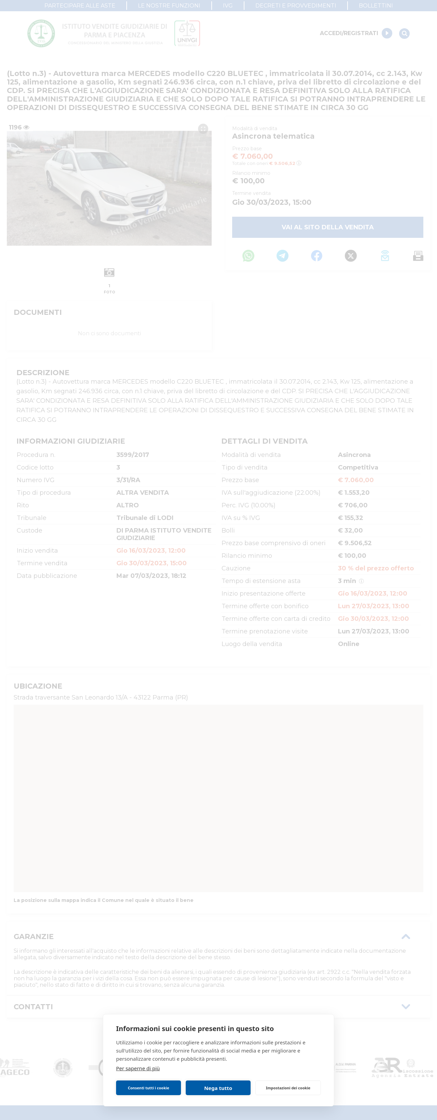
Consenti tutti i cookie (148, 1087)
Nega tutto (218, 1088)
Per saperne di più (138, 1068)
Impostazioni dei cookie (288, 1087)
